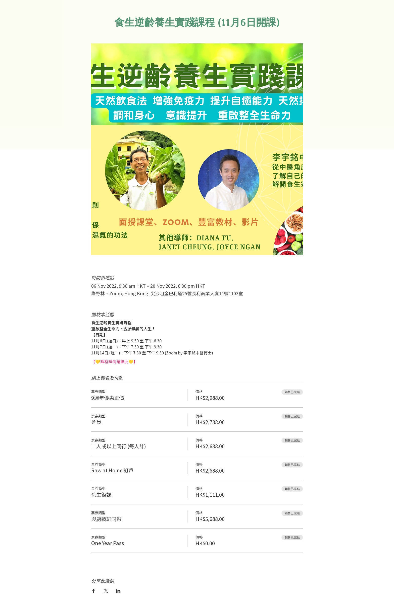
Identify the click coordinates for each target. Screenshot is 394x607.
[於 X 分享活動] (106, 591)
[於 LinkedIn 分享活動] (118, 591)
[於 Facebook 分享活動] (93, 591)
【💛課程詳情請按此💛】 (114, 361)
